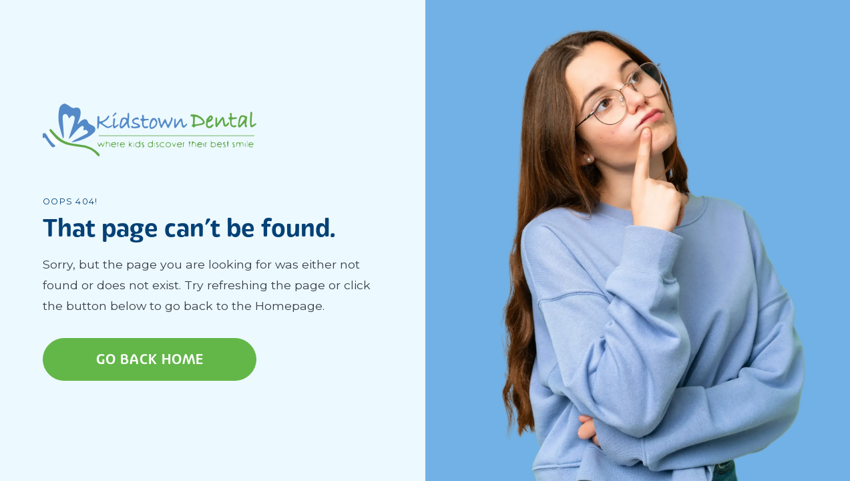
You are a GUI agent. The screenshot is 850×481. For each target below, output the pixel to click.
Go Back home (150, 359)
